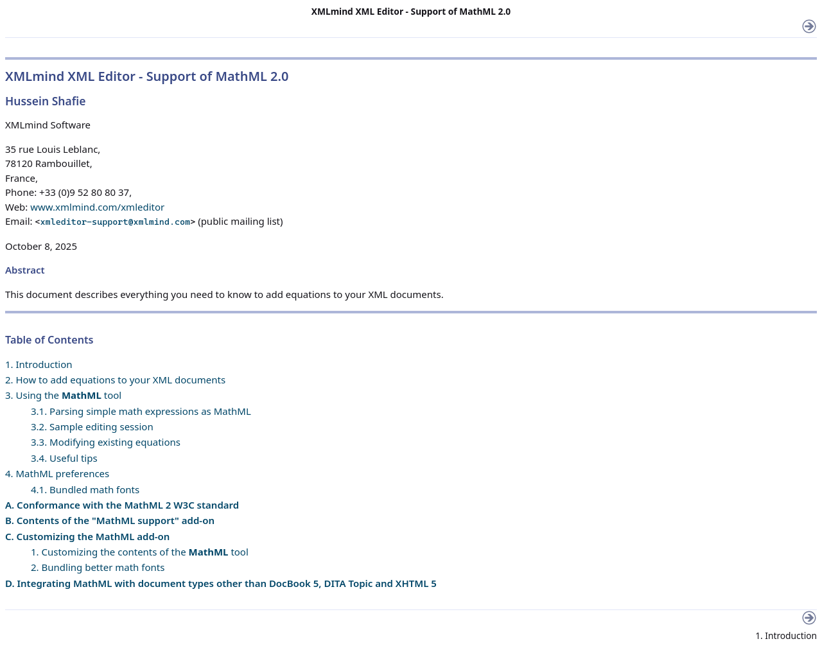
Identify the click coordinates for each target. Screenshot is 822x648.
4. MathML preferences (57, 473)
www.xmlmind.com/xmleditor (97, 206)
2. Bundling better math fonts (97, 567)
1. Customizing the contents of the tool (140, 551)
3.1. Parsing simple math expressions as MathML (141, 411)
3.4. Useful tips (64, 457)
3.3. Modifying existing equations (105, 441)
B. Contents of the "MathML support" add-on (109, 520)
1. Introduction (39, 364)
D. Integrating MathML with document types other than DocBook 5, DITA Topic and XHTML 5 (221, 583)
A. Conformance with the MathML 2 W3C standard (122, 504)
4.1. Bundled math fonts (85, 489)
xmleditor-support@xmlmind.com (115, 221)
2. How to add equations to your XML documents (115, 379)
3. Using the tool (63, 395)
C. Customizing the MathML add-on (87, 536)
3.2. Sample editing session (92, 426)
